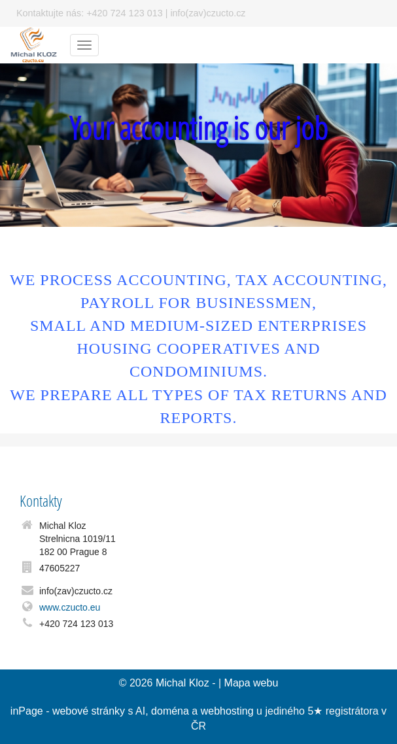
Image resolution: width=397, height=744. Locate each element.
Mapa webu (251, 682)
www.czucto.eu (69, 607)
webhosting (227, 711)
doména (170, 711)
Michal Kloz (182, 682)
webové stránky (88, 711)
